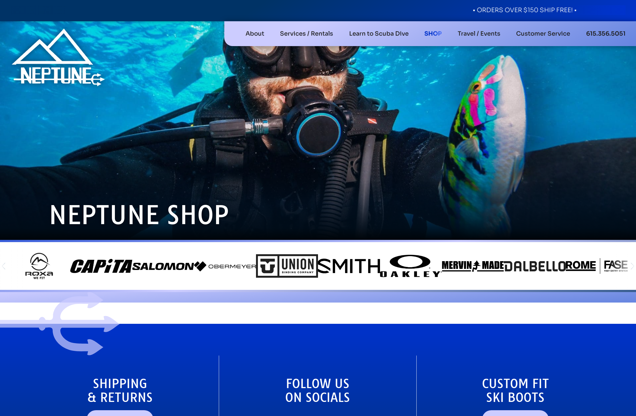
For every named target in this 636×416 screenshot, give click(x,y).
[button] (306, 33)
